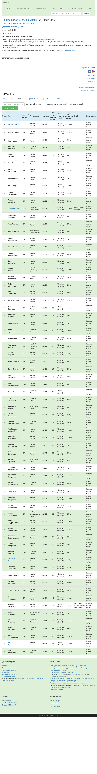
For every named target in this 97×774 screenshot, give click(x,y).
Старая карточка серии (87, 87)
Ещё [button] (62, 8)
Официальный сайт (88, 68)
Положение (91, 78)
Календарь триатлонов (58, 670)
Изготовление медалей (76, 8)
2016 (83, 674)
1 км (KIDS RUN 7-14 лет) (35, 99)
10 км (5, 99)
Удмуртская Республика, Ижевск (13, 27)
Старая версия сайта (9, 676)
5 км (12, 99)
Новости (9, 8)
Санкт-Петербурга (82, 668)
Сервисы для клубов (9, 668)
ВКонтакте (22, 678)
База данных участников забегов (61, 672)
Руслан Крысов (13, 125)
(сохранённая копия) (88, 84)
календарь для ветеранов (77, 666)
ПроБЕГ (7, 3)
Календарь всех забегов (58, 666)
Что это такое (6, 701)
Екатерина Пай (13, 209)
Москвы (71, 668)
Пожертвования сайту (9, 674)
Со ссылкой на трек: (33, 104)
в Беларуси (91, 685)
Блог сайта (5, 672)
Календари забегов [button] (23, 8)
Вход (90, 8)
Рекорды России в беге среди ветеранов (64, 681)
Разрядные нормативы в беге (60, 687)
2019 (70, 674)
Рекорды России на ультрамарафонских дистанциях (68, 683)
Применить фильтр (9, 108)
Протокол (91, 82)
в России (82, 685)
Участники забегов (39, 8)
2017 (79, 674)
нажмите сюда (70, 50)
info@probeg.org (55, 701)
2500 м (19, 99)
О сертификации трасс (58, 676)
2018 (75, 674)
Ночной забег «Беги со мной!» (20, 19)
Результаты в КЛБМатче (87, 90)
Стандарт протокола (57, 689)
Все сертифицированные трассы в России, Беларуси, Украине (72, 678)
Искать (86, 13)
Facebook (30, 678)
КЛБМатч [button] (53, 8)
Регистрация (91, 75)
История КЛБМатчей (9, 705)
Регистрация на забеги (10, 670)
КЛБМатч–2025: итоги (9, 703)
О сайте (4, 666)
